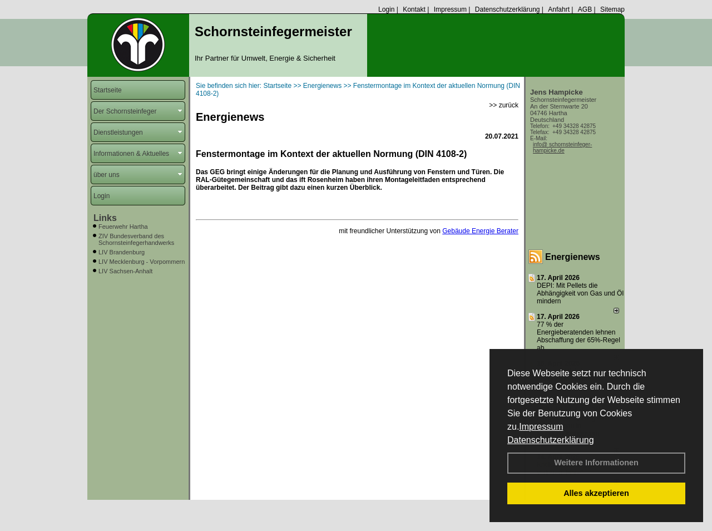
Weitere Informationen (596, 462)
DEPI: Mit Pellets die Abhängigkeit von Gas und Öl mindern (580, 293)
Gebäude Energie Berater (480, 231)
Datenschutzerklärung (550, 440)
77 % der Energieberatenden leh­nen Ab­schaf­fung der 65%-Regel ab (578, 336)
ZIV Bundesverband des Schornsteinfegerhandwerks (136, 239)
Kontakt (414, 9)
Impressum (541, 426)
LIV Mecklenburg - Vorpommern (141, 261)
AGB (585, 9)
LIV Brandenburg (121, 252)
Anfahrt (559, 9)
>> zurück (503, 105)
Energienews (572, 257)
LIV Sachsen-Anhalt (125, 271)
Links (105, 218)
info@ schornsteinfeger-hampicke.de (562, 147)
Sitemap (612, 9)
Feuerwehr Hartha (123, 226)
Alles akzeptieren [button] (596, 493)
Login (386, 9)
